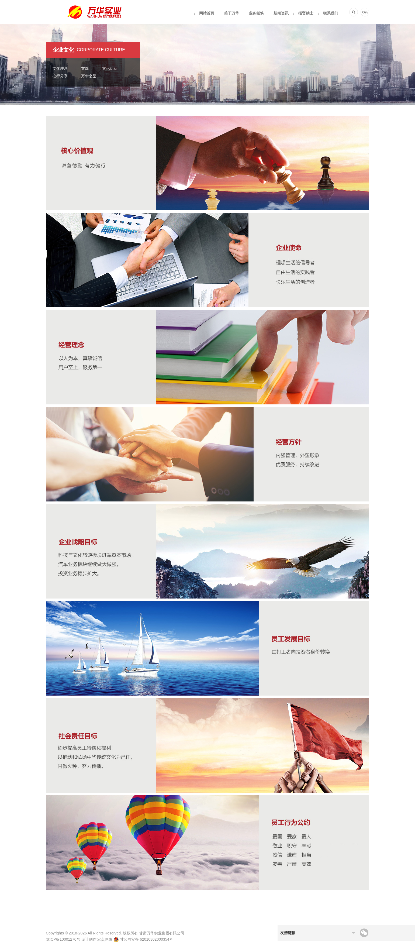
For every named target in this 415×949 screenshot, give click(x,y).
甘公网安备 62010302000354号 (143, 939)
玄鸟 (85, 68)
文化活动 (109, 68)
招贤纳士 (305, 13)
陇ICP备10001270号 (63, 939)
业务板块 (256, 13)
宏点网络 (104, 939)
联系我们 (330, 13)
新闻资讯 (281, 13)
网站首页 (206, 13)
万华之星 (88, 76)
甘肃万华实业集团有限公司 (161, 933)
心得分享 (60, 76)
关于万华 (231, 13)
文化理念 (60, 68)
